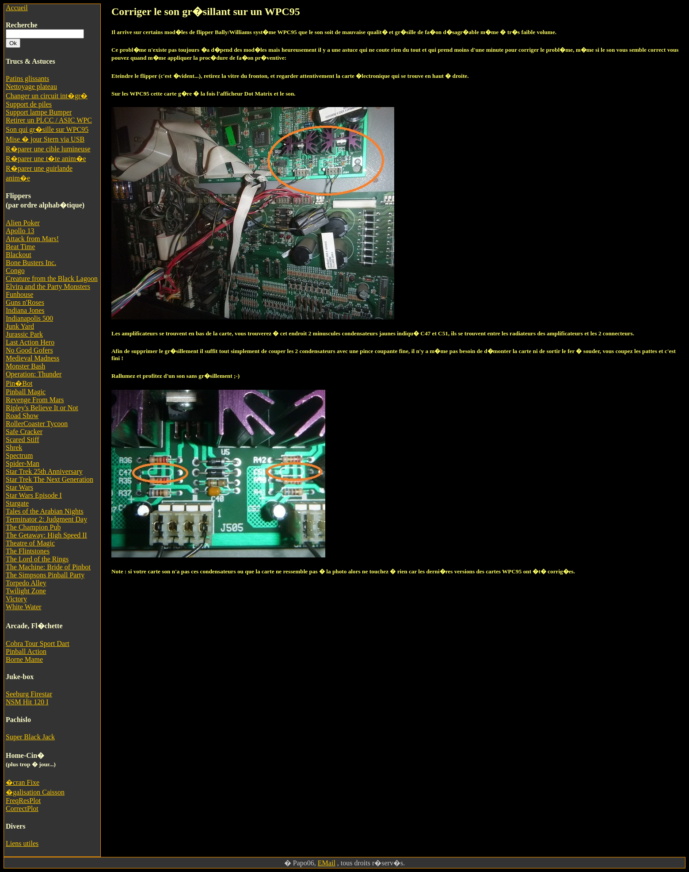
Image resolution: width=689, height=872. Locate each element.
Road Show (22, 415)
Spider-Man (22, 463)
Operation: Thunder (33, 374)
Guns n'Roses (25, 302)
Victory (16, 599)
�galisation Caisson (35, 792)
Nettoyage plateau (31, 86)
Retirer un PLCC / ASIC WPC (49, 120)
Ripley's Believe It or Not (42, 407)
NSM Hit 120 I (27, 702)
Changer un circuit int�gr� (47, 96)
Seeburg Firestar (29, 694)
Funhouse (19, 294)
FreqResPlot (23, 800)
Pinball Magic (26, 392)
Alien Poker (23, 223)
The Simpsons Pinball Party (45, 575)
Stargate (17, 503)
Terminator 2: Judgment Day (46, 519)
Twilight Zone (26, 591)
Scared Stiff (22, 439)
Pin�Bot (19, 383)
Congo (15, 270)
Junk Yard (20, 326)
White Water (24, 607)
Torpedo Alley (26, 583)
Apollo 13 (20, 230)
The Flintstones (27, 551)
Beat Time (20, 246)
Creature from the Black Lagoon (52, 278)
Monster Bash (25, 366)
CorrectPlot (22, 808)
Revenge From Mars (35, 399)
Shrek (14, 447)
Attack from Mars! (32, 238)
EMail (326, 863)
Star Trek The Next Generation (49, 479)
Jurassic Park (24, 334)
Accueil (17, 8)
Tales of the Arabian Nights (45, 511)
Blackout (18, 254)
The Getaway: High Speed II (46, 535)
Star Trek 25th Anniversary (44, 471)
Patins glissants (27, 78)
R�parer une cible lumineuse (48, 149)
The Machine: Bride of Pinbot (48, 567)
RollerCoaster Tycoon (37, 423)
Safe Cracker (24, 431)
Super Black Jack (30, 737)
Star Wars (19, 487)
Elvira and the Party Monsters (48, 286)
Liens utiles (22, 843)
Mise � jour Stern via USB (45, 139)
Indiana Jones (25, 310)
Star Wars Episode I (34, 495)
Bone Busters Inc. (31, 262)
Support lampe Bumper (39, 112)
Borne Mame (24, 659)
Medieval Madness (32, 358)
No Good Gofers (29, 350)
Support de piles (29, 104)
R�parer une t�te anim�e (46, 158)
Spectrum (19, 455)
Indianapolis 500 (29, 318)
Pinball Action (26, 651)
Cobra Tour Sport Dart (37, 643)
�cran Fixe (22, 782)
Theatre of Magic (30, 543)
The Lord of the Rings (37, 559)
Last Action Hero (30, 342)
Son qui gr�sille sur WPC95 (47, 129)
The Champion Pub (33, 527)
